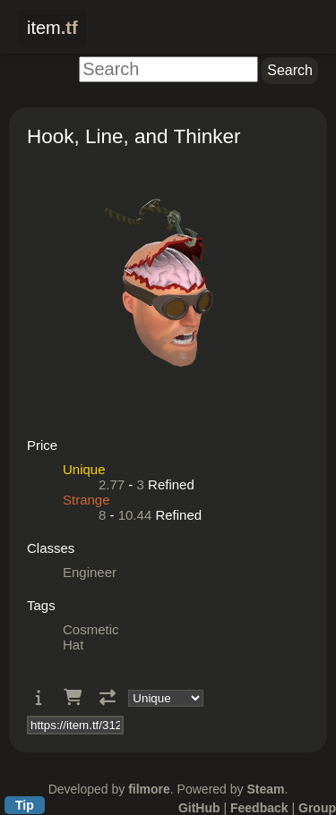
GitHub (199, 808)
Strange (86, 499)
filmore (149, 789)
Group (317, 808)
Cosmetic (91, 629)
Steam (265, 789)
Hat (73, 644)
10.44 (135, 514)
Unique (84, 469)
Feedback (259, 808)
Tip (24, 805)
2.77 (112, 484)
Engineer (89, 572)
